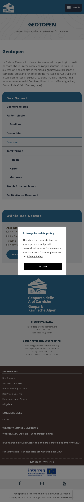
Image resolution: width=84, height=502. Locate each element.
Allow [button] (43, 266)
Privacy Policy (35, 256)
